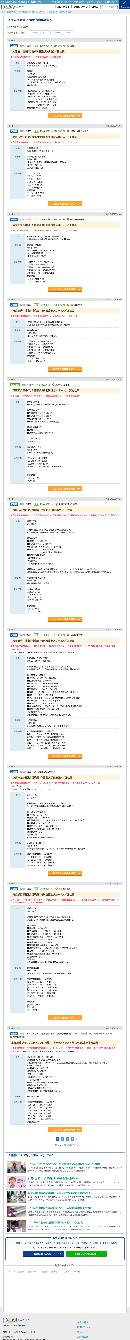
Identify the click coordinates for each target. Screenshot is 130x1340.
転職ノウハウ (83, 1327)
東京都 (45, 32)
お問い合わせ (111, 1)
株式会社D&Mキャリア (22, 1332)
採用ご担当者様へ (94, 1)
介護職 (52, 12)
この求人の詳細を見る (64, 115)
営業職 (66, 1271)
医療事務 (32, 1271)
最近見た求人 (110, 6)
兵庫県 (68, 32)
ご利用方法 (82, 1336)
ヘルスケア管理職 (16, 1271)
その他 (77, 1271)
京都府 (57, 32)
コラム (80, 1332)
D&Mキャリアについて (74, 1)
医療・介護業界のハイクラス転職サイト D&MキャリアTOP (23, 12)
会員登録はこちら (42, 1253)
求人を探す (82, 1322)
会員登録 (124, 7)
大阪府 (34, 32)
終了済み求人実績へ (65, 1145)
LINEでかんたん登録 (85, 1253)
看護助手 (55, 1271)
